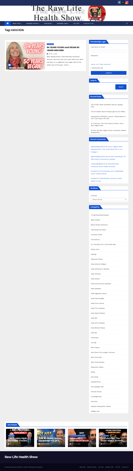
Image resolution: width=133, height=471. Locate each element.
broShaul (94, 171)
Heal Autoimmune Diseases (101, 284)
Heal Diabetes (96, 288)
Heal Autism (95, 279)
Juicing (93, 342)
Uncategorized (96, 396)
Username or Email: (98, 47)
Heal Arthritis (96, 274)
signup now (94, 64)
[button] (127, 23)
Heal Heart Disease (98, 313)
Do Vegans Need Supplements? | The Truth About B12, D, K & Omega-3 (106, 149)
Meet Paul (17, 23)
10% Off (76, 23)
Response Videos (97, 367)
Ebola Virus (95, 249)
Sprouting (94, 377)
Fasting (93, 254)
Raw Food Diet (96, 357)
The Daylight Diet (97, 387)
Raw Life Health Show (21, 457)
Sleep (93, 372)
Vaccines (94, 401)
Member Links (62, 23)
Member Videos (32, 23)
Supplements (96, 382)
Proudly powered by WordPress (14, 467)
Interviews (50, 44)
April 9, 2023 (53, 54)
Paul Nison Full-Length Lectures (103, 352)
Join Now (48, 23)
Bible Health (95, 220)
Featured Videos (97, 259)
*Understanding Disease (100, 215)
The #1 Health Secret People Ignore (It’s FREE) (108, 111)
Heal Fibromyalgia (97, 298)
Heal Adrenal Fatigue (98, 264)
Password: (94, 55)
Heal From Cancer (97, 303)
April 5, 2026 (14, 444)
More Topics (95, 347)
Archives (94, 196)
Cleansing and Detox (98, 230)
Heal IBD (94, 318)
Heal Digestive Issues (98, 293)
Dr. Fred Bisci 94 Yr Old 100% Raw (103, 244)
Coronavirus (95, 239)
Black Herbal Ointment (99, 225)
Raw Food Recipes (97, 362)
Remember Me (97, 68)
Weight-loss (95, 411)
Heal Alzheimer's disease (100, 269)
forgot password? (105, 64)
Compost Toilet (96, 235)
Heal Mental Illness (98, 328)
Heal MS (94, 333)
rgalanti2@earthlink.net (99, 146)
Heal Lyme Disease (98, 323)
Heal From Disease (98, 308)
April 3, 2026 (45, 444)
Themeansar (38, 467)
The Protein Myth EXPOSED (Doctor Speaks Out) (17, 440)
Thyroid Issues (96, 391)
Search (93, 80)
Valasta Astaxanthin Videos (101, 406)
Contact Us (88, 23)
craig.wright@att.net (98, 164)
